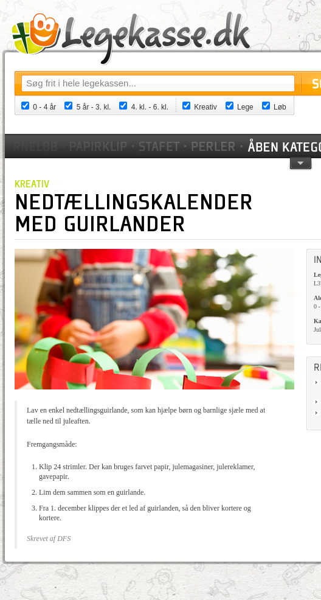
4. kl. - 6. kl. (149, 107)
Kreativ (205, 107)
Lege (245, 107)
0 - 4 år (44, 107)
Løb (280, 107)
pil (300, 162)
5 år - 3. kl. (94, 107)
